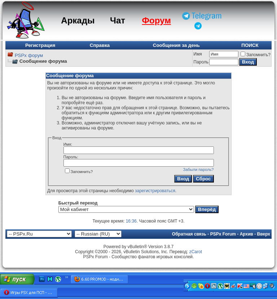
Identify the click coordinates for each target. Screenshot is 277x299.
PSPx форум (29, 55)
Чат (117, 20)
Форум (156, 20)
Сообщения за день (176, 45)
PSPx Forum (223, 234)
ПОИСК (249, 45)
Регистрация (40, 45)
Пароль (200, 62)
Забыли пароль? (198, 169)
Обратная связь (189, 234)
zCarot (195, 251)
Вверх (263, 234)
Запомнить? (256, 54)
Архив (246, 234)
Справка (100, 45)
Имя (197, 54)
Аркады (77, 20)
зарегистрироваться (155, 190)
